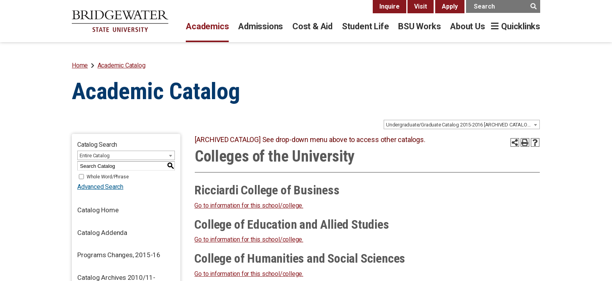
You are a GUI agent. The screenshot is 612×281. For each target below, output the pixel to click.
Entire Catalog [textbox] (95, 155)
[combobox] (462, 124)
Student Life (365, 26)
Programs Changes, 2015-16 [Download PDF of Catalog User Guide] (118, 255)
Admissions (260, 26)
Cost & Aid (312, 26)
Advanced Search (100, 186)
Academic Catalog (122, 65)
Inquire (389, 6)
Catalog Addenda (102, 233)
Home (80, 65)
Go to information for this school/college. (248, 205)
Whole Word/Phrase (108, 177)
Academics (207, 26)
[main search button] (533, 6)
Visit (420, 6)
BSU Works (419, 26)
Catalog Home (98, 210)
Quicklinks (520, 26)
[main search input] (503, 6)
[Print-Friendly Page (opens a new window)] (525, 142)
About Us (467, 26)
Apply (450, 6)
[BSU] (120, 21)
